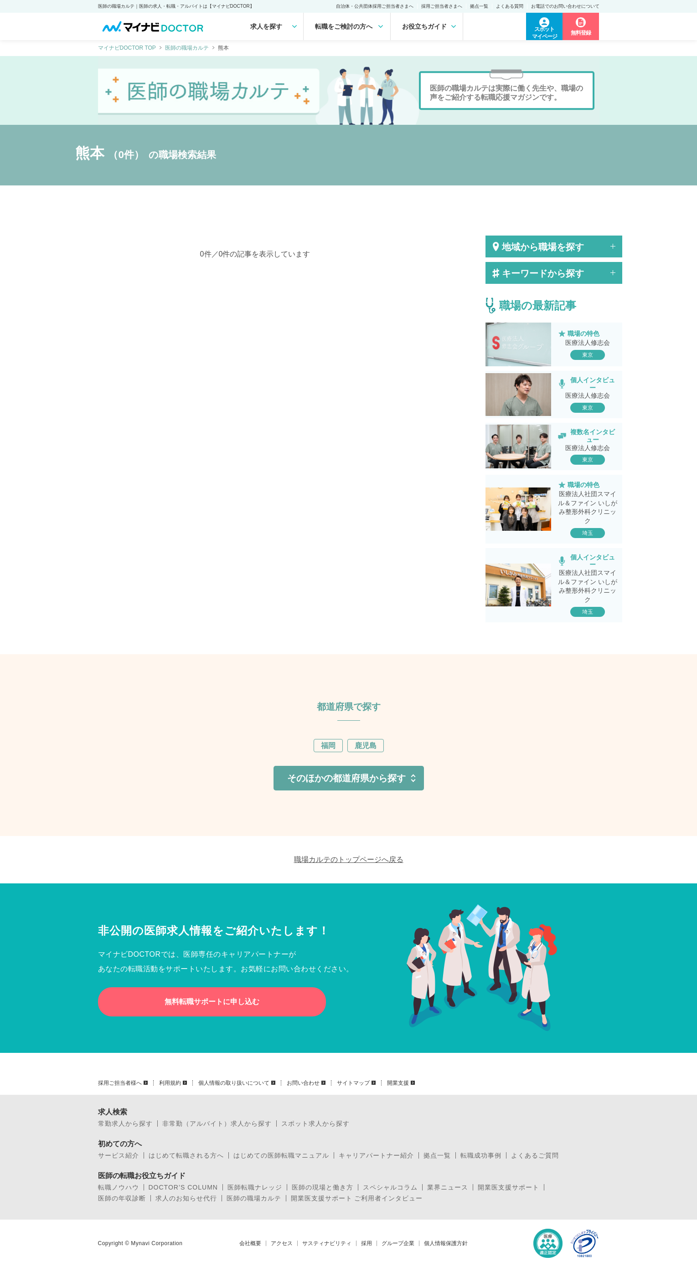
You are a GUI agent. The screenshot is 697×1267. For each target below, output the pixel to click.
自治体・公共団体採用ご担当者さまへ (374, 6)
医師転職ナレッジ (254, 1187)
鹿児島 (366, 745)
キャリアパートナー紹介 (376, 1155)
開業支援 (398, 1083)
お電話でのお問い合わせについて (565, 6)
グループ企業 (398, 1243)
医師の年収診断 (122, 1198)
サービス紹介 (118, 1155)
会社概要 (250, 1243)
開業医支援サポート (508, 1187)
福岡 (328, 745)
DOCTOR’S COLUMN (183, 1187)
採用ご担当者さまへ (441, 6)
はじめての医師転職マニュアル (281, 1155)
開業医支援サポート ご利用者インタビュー (357, 1198)
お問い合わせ (303, 1083)
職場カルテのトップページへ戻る (348, 859)
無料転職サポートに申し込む (212, 1001)
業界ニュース (447, 1187)
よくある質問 (509, 6)
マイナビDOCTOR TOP (127, 48)
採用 (366, 1243)
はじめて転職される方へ (186, 1155)
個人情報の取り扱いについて (233, 1083)
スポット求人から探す (315, 1123)
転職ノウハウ (118, 1187)
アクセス (282, 1243)
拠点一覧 (479, 6)
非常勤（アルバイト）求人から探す (217, 1123)
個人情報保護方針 (446, 1243)
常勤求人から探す (125, 1123)
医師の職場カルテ (187, 48)
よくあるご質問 (535, 1155)
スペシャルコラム (390, 1187)
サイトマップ (353, 1083)
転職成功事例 (480, 1155)
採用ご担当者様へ (120, 1083)
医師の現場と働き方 (322, 1187)
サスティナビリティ (326, 1243)
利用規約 (170, 1083)
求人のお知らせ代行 (186, 1198)
